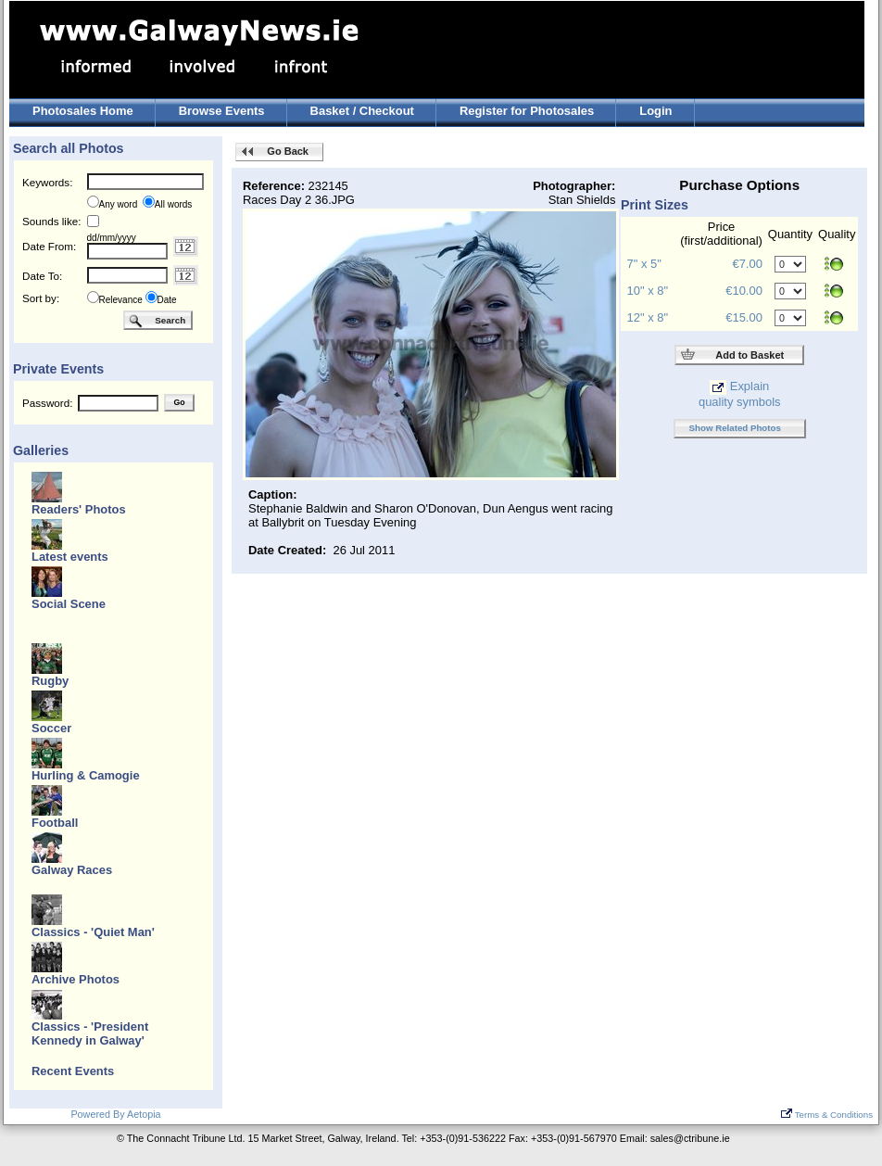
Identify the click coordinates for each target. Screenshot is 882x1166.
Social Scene (69, 604)
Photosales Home (82, 111)
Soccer (51, 728)
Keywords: (47, 182)
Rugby (50, 681)
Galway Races (72, 870)
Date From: (49, 246)
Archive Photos (76, 979)
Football (55, 823)
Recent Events (73, 1071)
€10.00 (743, 291)
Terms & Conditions (827, 1114)
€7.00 (747, 264)
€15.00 (743, 317)
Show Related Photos (735, 428)
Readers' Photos (79, 509)
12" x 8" (647, 317)
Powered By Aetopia (115, 1114)
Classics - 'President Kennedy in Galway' (90, 1033)
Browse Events (222, 111)
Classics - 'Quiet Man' (93, 932)
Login (655, 111)
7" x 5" (644, 264)
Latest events (70, 557)
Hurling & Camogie (86, 775)
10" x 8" (647, 291)
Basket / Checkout (362, 111)
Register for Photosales (527, 111)
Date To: (42, 276)
